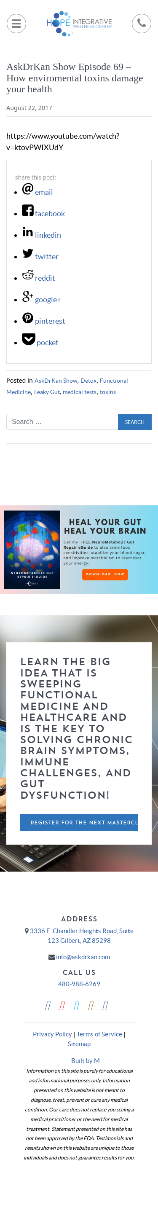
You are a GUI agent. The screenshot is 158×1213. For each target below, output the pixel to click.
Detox (88, 380)
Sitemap (79, 1043)
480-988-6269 (79, 984)
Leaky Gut (47, 392)
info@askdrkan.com (83, 957)
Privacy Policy (52, 1034)
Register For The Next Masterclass (84, 822)
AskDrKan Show (56, 380)
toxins (108, 392)
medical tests (79, 392)
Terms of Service (99, 1034)
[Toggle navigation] (16, 23)
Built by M (85, 1060)
